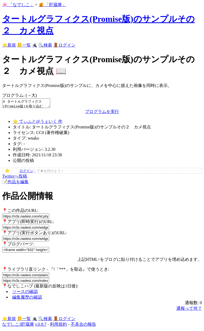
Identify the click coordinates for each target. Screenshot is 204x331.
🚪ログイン (64, 45)
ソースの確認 (25, 293)
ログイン (26, 172)
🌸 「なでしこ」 (18, 4)
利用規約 (58, 326)
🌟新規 (9, 45)
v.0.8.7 (40, 326)
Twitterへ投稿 (14, 177)
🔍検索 (45, 45)
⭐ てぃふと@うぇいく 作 (37, 123)
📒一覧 (24, 45)
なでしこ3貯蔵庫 (18, 326)
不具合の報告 (83, 326)
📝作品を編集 (15, 183)
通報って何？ (189, 310)
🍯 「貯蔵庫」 (52, 4)
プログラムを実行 (102, 113)
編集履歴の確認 (27, 298)
